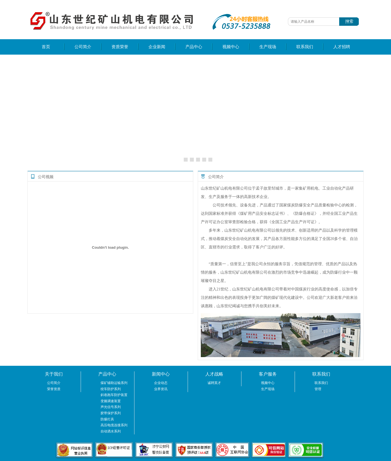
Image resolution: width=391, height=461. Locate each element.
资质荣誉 (119, 47)
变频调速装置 (111, 401)
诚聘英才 (214, 383)
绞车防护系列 (111, 389)
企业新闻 (156, 47)
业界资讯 (160, 389)
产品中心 (193, 47)
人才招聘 (341, 47)
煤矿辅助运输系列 (114, 383)
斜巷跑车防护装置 (114, 395)
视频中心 (230, 47)
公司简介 (83, 47)
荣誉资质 (53, 389)
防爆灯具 (107, 419)
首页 (46, 47)
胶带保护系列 (111, 413)
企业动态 (160, 383)
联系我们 (304, 47)
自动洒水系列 (111, 431)
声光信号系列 (111, 407)
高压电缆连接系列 (114, 425)
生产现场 (267, 47)
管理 (318, 389)
